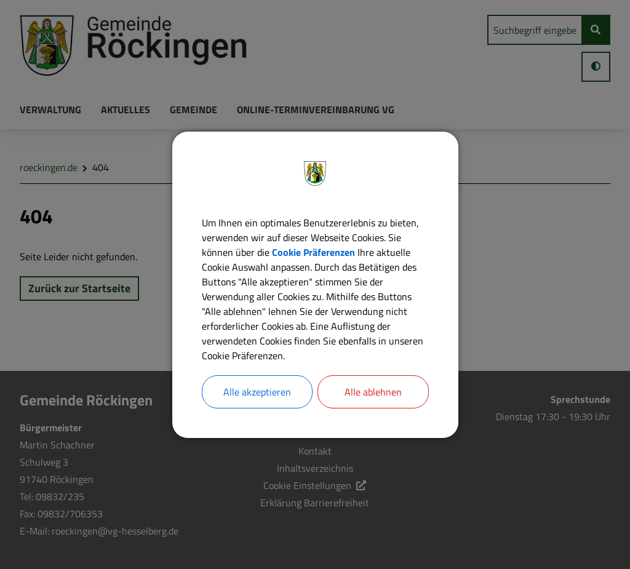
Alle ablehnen (373, 391)
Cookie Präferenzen (313, 252)
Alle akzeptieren (257, 391)
